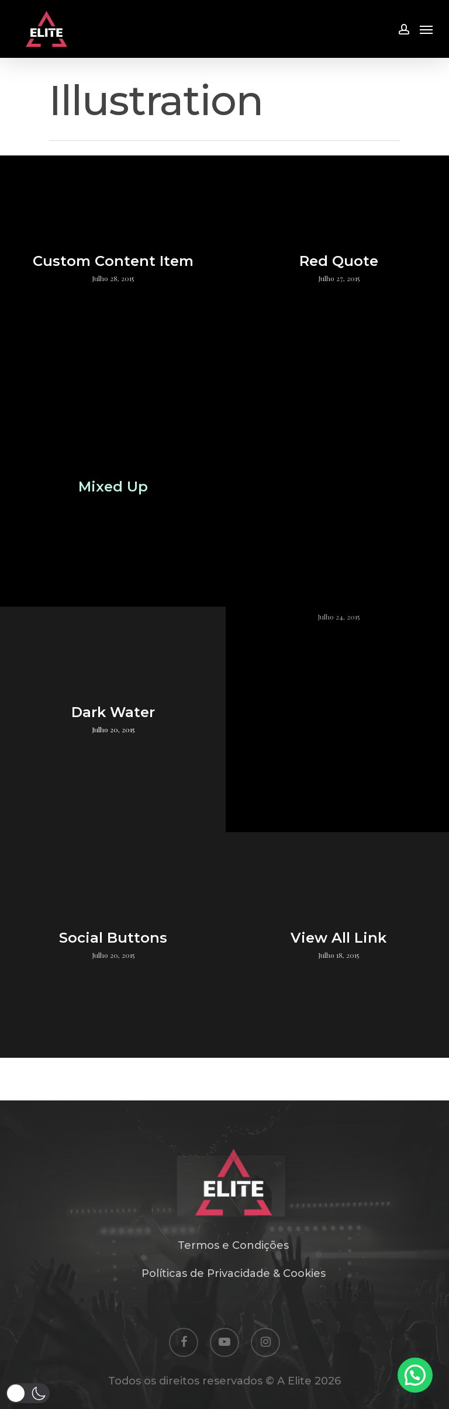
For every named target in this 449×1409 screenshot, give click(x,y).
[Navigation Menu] (426, 29)
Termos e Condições (233, 1245)
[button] (28, 1393)
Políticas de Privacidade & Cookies (233, 1273)
